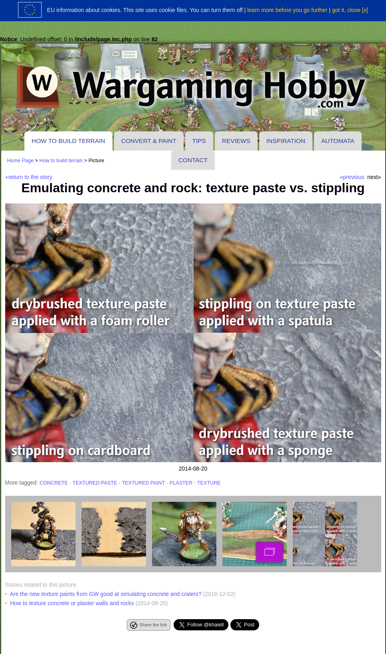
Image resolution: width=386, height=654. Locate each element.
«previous (352, 177)
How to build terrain (68, 140)
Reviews (236, 140)
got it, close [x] (350, 10)
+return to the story (28, 177)
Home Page (20, 160)
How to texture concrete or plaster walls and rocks (72, 603)
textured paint (143, 483)
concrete (54, 483)
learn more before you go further (287, 10)
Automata (337, 140)
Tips (199, 140)
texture (209, 483)
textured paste (94, 483)
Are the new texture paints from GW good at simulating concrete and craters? (105, 594)
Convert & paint (148, 140)
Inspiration (285, 140)
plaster (181, 483)
